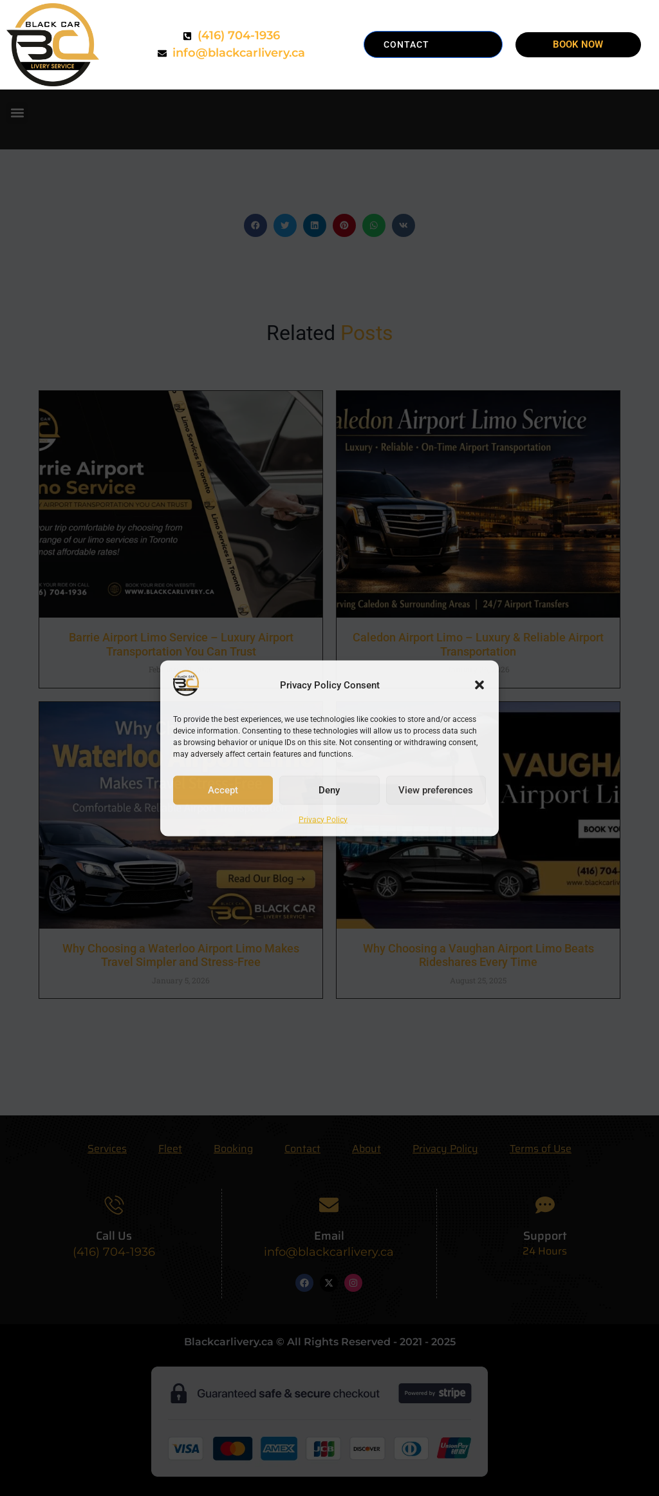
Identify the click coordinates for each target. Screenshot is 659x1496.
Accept (223, 790)
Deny (329, 790)
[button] (479, 685)
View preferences (435, 790)
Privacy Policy (323, 819)
